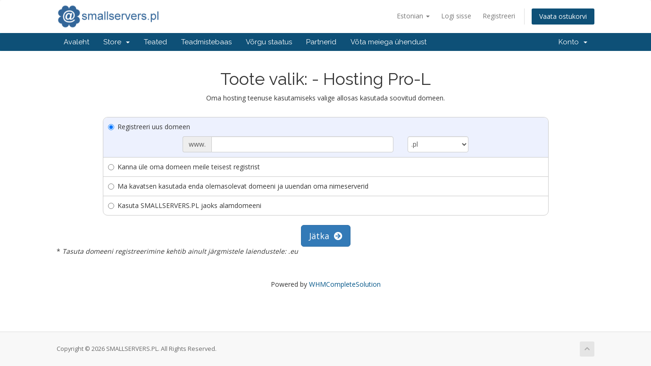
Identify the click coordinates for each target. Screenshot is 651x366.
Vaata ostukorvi (563, 16)
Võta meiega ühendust (388, 42)
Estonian (413, 15)
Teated (155, 42)
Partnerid (321, 42)
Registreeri (499, 15)
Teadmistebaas (206, 42)
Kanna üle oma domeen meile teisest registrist (184, 166)
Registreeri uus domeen (149, 126)
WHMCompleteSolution (345, 284)
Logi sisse (456, 15)
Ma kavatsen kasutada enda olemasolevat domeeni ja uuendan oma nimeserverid (238, 186)
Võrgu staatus (269, 42)
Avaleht (76, 42)
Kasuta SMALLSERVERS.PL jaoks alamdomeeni (184, 205)
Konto (573, 42)
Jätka (325, 235)
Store (116, 42)
